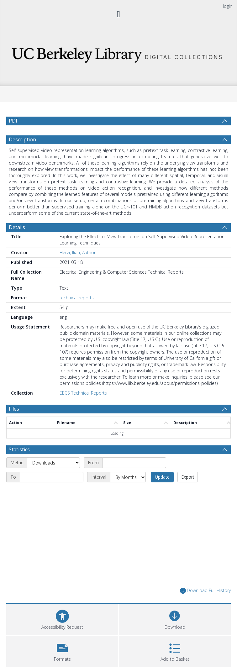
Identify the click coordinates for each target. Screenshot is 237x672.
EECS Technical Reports (83, 393)
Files (14, 408)
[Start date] (134, 462)
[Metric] (53, 462)
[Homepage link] (118, 53)
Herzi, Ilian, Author (78, 252)
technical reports (77, 298)
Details (17, 227)
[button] (62, 650)
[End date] (51, 477)
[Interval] (128, 477)
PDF (13, 120)
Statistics (19, 449)
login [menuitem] (227, 6)
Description (22, 139)
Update (162, 477)
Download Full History (205, 590)
